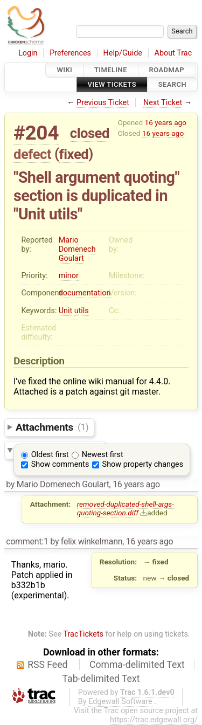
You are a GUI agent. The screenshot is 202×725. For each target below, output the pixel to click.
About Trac (173, 53)
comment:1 (27, 541)
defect (32, 154)
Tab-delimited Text (101, 678)
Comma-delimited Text (137, 664)
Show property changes (142, 464)
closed (89, 133)
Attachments (52, 426)
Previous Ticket (102, 102)
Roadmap (167, 70)
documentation (85, 293)
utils (81, 310)
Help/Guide (122, 53)
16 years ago (165, 122)
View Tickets (112, 85)
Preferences (70, 53)
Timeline (110, 70)
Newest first (102, 454)
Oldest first (50, 454)
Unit (66, 310)
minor (69, 275)
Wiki (64, 70)
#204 (36, 132)
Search (172, 85)
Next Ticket (162, 102)
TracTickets (83, 634)
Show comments (60, 464)
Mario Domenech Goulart (77, 249)
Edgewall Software (120, 701)
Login (28, 53)
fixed (74, 154)
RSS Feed (47, 664)
